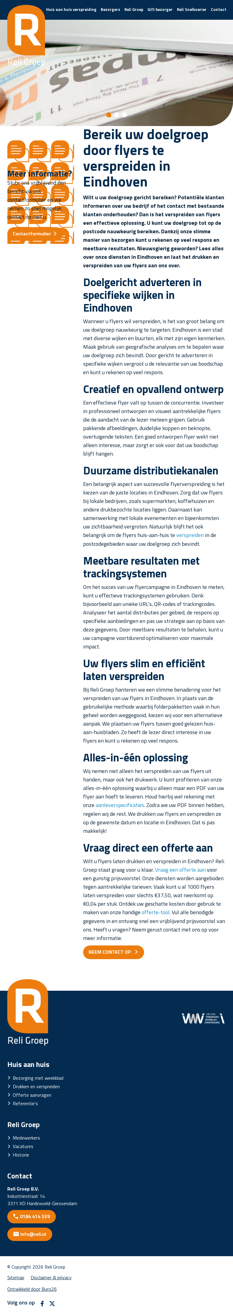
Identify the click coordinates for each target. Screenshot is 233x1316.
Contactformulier (32, 233)
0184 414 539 (35, 1216)
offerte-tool (156, 912)
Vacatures (23, 1146)
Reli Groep (133, 9)
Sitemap (15, 1277)
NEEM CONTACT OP (110, 951)
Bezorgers (110, 9)
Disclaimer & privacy (51, 1277)
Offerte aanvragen (32, 1095)
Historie (21, 1154)
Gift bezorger (160, 9)
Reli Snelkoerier (192, 9)
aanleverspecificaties (120, 805)
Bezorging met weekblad (38, 1078)
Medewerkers (26, 1137)
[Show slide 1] (108, 114)
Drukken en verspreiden (36, 1086)
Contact (218, 9)
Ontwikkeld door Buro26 (32, 1289)
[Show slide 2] (116, 114)
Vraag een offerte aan (180, 870)
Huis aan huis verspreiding (71, 9)
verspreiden (190, 535)
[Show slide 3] (124, 114)
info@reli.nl (33, 1234)
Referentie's (25, 1103)
